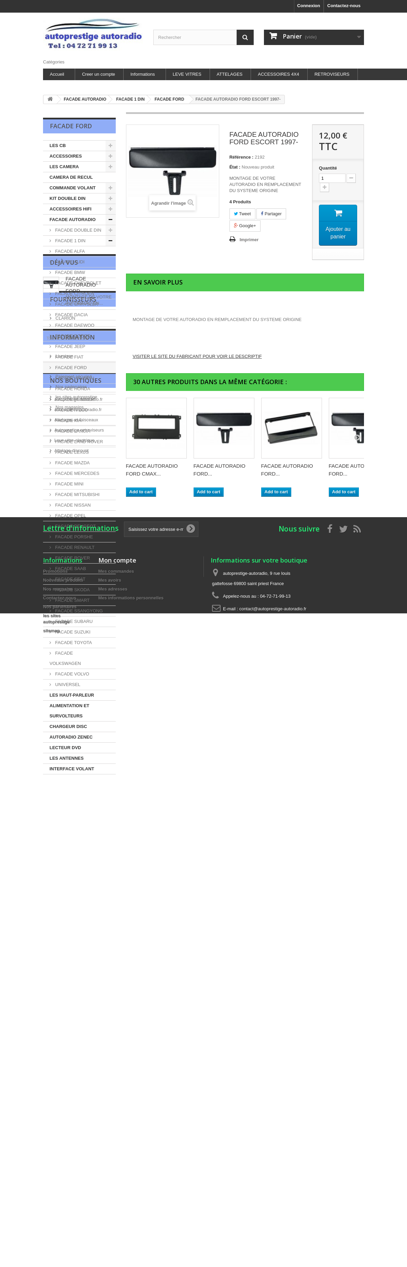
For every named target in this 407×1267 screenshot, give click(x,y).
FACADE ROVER (72, 557)
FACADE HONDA (72, 388)
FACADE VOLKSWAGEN (65, 658)
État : (235, 167)
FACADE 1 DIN (69, 240)
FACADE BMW (69, 272)
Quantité (328, 168)
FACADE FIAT (68, 357)
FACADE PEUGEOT (75, 526)
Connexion (308, 5)
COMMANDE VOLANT (73, 187)
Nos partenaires (70, 966)
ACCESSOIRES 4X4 (278, 74)
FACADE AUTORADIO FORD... (81, 815)
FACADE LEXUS (71, 452)
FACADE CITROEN (74, 293)
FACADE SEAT (69, 579)
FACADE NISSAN (72, 505)
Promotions (55, 1164)
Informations (142, 74)
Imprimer (249, 239)
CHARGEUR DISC (68, 726)
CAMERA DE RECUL (71, 177)
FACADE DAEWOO (74, 325)
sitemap (51, 1223)
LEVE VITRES (187, 74)
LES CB (58, 145)
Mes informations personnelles (131, 1191)
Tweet (242, 213)
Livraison (63, 935)
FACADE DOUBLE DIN (77, 230)
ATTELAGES (230, 74)
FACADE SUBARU (73, 621)
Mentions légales (71, 945)
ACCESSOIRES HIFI (71, 209)
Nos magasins (69, 986)
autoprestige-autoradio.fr (78, 1026)
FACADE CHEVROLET (77, 283)
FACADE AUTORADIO (73, 219)
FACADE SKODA (72, 589)
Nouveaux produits (63, 1173)
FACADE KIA (67, 420)
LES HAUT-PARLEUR (72, 695)
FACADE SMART (72, 600)
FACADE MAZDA (72, 462)
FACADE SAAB (70, 568)
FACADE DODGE (72, 335)
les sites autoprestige (75, 976)
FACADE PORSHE (73, 536)
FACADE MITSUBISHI (77, 494)
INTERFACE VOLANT (72, 768)
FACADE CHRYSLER (76, 304)
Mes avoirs (109, 1173)
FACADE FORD (70, 367)
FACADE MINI (69, 483)
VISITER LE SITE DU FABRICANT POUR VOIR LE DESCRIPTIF (197, 356)
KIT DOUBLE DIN (67, 198)
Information (72, 919)
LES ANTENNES (67, 758)
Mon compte (117, 1153)
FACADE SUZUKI (72, 632)
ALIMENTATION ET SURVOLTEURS (69, 710)
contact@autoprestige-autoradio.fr (273, 1202)
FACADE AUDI (69, 261)
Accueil (57, 74)
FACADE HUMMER (74, 399)
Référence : (241, 157)
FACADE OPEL (70, 515)
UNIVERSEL (67, 684)
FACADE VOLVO (71, 673)
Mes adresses (112, 1182)
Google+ (245, 225)
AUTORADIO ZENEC (71, 737)
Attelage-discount (71, 1077)
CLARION (64, 876)
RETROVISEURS (332, 74)
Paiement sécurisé (73, 956)
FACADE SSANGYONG (78, 610)
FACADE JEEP (69, 346)
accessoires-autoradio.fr (78, 1036)
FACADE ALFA (69, 251)
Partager (271, 213)
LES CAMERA (64, 166)
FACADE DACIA (71, 314)
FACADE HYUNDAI (74, 378)
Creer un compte (98, 74)
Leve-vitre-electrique (74, 1067)
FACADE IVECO (71, 409)
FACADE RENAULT (74, 547)
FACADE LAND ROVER (78, 441)
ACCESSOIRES (66, 156)
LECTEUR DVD (65, 747)
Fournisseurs (73, 860)
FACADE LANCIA (72, 431)
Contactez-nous (344, 5)
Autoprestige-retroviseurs (79, 1057)
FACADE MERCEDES (76, 473)
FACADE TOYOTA (73, 642)
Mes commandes (116, 1164)
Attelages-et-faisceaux (76, 1047)
